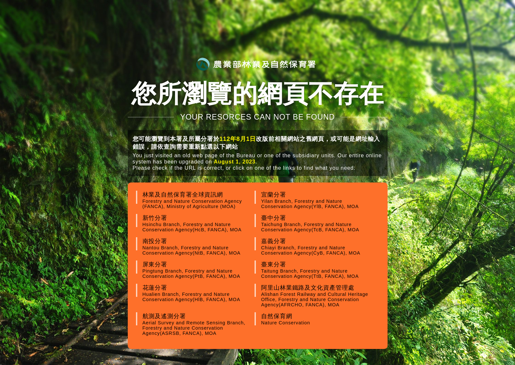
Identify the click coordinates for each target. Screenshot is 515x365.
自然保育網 (316, 319)
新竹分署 (198, 223)
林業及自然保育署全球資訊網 (198, 200)
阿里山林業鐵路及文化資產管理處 (316, 295)
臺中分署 (316, 223)
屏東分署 (198, 270)
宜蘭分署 (316, 200)
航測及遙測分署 (198, 324)
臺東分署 (316, 270)
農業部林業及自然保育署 (256, 64)
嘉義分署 (316, 247)
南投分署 (198, 247)
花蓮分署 (198, 293)
